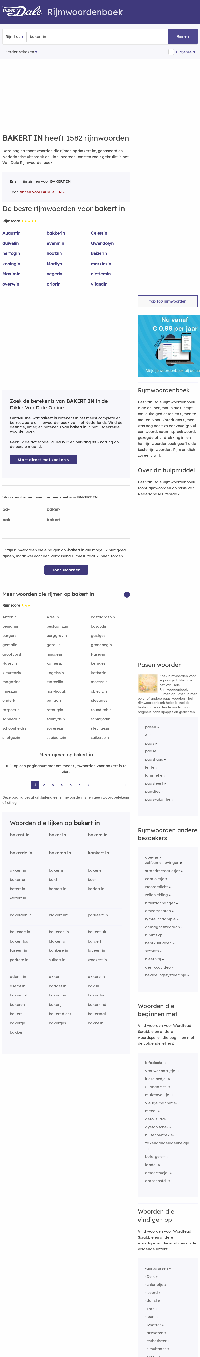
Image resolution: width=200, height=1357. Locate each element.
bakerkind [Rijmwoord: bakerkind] (97, 1004)
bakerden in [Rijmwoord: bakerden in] (21, 915)
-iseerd (151, 1292)
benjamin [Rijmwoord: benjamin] (10, 626)
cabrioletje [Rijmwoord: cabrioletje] (154, 878)
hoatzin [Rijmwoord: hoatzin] (54, 253)
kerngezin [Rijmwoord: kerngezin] (100, 663)
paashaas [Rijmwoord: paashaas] (154, 759)
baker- (53, 509)
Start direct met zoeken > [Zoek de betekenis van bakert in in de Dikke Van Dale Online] (43, 459)
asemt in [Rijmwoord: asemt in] (17, 986)
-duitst (151, 1300)
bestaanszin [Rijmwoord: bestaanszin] (57, 626)
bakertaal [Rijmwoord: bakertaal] (97, 1013)
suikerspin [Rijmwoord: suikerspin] (100, 737)
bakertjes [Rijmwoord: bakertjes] (57, 1023)
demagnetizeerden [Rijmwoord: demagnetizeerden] (162, 927)
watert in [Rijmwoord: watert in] (18, 898)
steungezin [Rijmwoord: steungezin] (100, 728)
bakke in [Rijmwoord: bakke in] (95, 1023)
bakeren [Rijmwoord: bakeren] (17, 1004)
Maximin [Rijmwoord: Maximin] (11, 273)
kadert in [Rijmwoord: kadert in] (96, 888)
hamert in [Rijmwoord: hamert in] (57, 888)
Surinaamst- (156, 1087)
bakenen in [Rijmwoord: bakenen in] (59, 931)
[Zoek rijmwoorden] (54, 36)
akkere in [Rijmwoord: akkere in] (96, 976)
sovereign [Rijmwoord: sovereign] (55, 728)
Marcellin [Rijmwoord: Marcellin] (55, 681)
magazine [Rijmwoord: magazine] (11, 681)
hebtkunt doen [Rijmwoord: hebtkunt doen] (158, 943)
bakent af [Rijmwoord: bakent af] (19, 995)
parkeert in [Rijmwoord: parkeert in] (98, 915)
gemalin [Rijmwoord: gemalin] (9, 644)
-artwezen (154, 1332)
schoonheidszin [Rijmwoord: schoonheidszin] (16, 728)
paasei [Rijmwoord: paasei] (151, 751)
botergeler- (155, 1156)
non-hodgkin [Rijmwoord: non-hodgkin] (58, 691)
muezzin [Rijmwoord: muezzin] (9, 691)
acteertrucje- (157, 1172)
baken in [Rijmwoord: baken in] (56, 870)
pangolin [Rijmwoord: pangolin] (54, 700)
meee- (151, 1110)
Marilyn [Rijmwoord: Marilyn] (54, 263)
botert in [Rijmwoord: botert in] (17, 888)
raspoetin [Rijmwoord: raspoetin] (11, 709)
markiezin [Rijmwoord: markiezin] (101, 263)
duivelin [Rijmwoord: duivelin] (10, 243)
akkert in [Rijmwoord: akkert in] (18, 870)
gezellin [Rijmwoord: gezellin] (53, 644)
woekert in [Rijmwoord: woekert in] (97, 959)
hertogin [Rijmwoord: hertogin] (11, 253)
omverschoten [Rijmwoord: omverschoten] (158, 910)
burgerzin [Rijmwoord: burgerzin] (11, 635)
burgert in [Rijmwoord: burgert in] (97, 941)
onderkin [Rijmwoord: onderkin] (10, 700)
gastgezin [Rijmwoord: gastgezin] (100, 635)
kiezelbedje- (156, 1078)
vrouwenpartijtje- (161, 1070)
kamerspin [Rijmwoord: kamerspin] (56, 663)
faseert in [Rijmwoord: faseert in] (18, 950)
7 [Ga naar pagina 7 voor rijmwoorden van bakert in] (88, 784)
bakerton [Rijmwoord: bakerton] (18, 879)
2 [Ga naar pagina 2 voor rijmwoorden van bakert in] (44, 784)
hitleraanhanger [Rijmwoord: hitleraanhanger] (160, 903)
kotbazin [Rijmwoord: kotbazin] (98, 672)
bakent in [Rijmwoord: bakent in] (19, 834)
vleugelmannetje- (161, 1103)
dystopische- (156, 1127)
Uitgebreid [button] (185, 52)
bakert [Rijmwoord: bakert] (16, 1013)
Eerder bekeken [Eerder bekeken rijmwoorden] (19, 51)
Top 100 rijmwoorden (167, 301)
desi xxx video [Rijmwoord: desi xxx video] (158, 967)
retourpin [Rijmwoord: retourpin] (55, 709)
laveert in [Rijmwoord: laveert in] (96, 950)
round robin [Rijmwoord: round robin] (101, 709)
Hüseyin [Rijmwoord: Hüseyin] (9, 663)
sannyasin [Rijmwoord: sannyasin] (56, 719)
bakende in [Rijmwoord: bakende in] (20, 931)
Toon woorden (66, 570)
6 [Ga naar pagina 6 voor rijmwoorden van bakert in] (79, 784)
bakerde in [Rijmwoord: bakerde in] (21, 852)
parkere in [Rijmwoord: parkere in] (19, 959)
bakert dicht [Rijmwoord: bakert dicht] (60, 1013)
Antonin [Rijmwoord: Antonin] (9, 617)
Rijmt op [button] (13, 36)
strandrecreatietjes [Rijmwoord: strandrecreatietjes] (162, 870)
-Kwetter (153, 1324)
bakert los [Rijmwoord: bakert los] (19, 941)
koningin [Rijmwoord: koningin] (11, 263)
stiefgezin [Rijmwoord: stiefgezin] (11, 737)
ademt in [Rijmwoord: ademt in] (18, 976)
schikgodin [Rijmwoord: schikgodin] (100, 719)
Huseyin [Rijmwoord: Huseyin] (98, 654)
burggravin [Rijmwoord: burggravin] (57, 635)
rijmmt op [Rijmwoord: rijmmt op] (153, 935)
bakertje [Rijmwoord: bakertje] (17, 1023)
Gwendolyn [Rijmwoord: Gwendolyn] (102, 243)
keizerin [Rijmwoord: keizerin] (99, 253)
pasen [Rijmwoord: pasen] (150, 727)
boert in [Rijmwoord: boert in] (95, 879)
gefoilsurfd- (155, 1119)
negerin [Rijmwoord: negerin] (54, 273)
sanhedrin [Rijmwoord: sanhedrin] (11, 719)
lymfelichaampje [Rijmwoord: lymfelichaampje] (160, 919)
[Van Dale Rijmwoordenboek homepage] (24, 11)
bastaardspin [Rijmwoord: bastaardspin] (103, 617)
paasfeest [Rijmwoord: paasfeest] (154, 783)
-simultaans (155, 1348)
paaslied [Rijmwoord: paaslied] (153, 791)
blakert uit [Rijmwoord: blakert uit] (58, 915)
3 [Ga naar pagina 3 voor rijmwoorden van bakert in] (53, 784)
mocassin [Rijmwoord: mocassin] (99, 681)
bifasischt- (154, 1062)
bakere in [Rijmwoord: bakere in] (97, 834)
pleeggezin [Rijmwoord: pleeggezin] (101, 700)
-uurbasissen (156, 1268)
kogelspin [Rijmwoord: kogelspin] (55, 672)
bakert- (54, 519)
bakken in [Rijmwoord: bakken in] (19, 1032)
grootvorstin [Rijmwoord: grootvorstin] (13, 654)
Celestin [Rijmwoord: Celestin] (99, 233)
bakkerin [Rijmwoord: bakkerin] (56, 233)
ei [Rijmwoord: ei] (146, 735)
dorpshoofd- (156, 1180)
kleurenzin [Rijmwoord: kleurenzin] (11, 672)
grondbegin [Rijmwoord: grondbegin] (101, 644)
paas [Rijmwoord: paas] (149, 743)
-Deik (150, 1276)
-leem (150, 1316)
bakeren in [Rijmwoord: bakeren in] (60, 852)
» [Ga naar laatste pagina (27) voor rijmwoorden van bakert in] (125, 784)
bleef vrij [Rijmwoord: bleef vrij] (153, 959)
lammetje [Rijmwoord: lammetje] (153, 775)
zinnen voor (41, 192)
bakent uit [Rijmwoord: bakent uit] (97, 931)
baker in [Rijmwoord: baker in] (57, 834)
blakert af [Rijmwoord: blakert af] (58, 941)
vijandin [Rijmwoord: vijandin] (99, 284)
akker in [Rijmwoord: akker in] (56, 976)
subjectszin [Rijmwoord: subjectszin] (56, 737)
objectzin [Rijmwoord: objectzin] (99, 691)
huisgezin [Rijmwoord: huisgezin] (55, 654)
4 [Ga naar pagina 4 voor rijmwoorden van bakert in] (62, 784)
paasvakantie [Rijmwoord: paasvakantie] (157, 799)
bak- (7, 519)
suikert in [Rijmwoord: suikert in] (57, 959)
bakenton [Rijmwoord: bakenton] (57, 995)
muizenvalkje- (158, 1094)
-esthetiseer (156, 1340)
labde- (151, 1164)
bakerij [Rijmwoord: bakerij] (55, 1004)
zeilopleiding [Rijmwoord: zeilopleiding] (156, 894)
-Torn (150, 1308)
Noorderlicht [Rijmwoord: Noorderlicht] (156, 886)
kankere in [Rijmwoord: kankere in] (58, 950)
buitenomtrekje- (159, 1135)
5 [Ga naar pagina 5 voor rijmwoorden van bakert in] (71, 784)
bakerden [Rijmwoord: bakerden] (96, 995)
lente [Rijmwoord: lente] (149, 767)
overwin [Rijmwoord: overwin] (10, 284)
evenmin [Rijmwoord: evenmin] (55, 243)
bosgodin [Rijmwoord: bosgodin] (99, 626)
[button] (127, 594)
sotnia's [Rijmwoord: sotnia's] (152, 951)
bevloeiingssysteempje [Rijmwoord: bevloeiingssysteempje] (165, 975)
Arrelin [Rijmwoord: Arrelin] (53, 617)
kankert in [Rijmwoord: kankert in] (98, 852)
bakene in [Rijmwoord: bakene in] (97, 870)
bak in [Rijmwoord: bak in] (93, 986)
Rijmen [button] (183, 36)
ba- (6, 509)
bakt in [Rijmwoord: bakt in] (55, 879)
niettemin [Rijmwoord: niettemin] (101, 273)
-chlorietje (154, 1284)
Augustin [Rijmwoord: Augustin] (11, 233)
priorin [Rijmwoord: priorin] (53, 284)
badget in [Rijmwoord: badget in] (57, 986)
